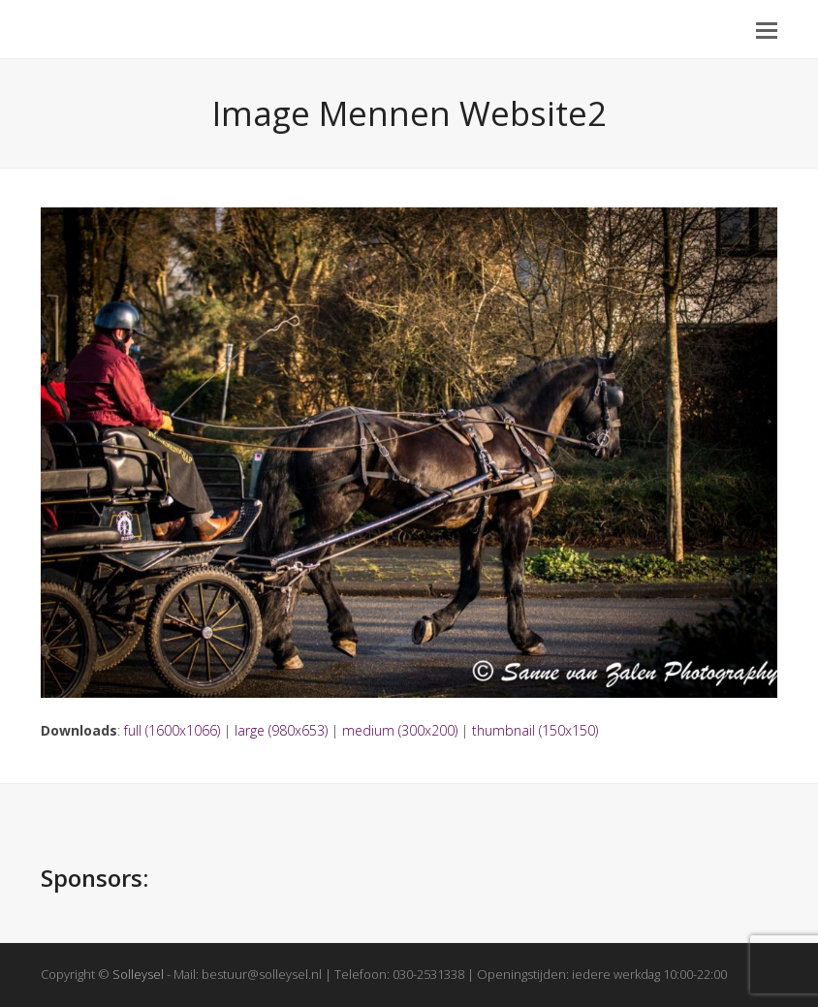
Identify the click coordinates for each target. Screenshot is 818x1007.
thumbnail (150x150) (535, 730)
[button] (766, 29)
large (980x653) (281, 730)
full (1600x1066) (172, 730)
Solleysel (138, 974)
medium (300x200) (399, 730)
